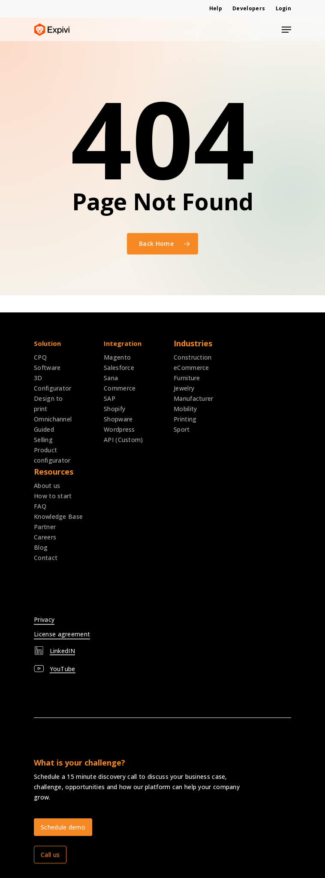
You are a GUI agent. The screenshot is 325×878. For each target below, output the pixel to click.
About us (47, 485)
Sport (182, 429)
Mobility (185, 409)
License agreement (62, 634)
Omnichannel (53, 419)
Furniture (187, 378)
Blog (41, 547)
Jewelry (184, 388)
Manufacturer (194, 398)
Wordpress (119, 429)
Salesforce (119, 367)
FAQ (40, 506)
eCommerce (191, 367)
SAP (109, 398)
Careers (45, 537)
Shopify (114, 409)
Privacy (44, 619)
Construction (193, 357)
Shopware (118, 419)
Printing (185, 419)
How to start (53, 496)
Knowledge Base (58, 516)
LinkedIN (62, 651)
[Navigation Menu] (286, 29)
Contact (45, 558)
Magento (117, 357)
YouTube (62, 669)
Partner (45, 527)
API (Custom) (123, 440)
